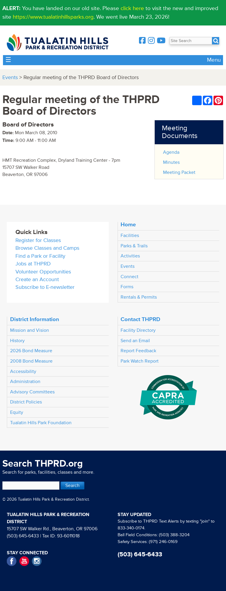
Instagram (37, 561)
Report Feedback (138, 351)
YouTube (24, 561)
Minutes (171, 162)
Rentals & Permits (139, 297)
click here (132, 8)
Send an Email (135, 341)
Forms (127, 287)
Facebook (12, 561)
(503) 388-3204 (174, 535)
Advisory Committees (32, 392)
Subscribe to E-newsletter (45, 287)
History (17, 341)
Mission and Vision (29, 330)
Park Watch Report (140, 361)
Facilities (130, 235)
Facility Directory (138, 330)
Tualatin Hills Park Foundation (41, 423)
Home (128, 224)
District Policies (26, 402)
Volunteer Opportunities (43, 272)
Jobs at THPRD (33, 264)
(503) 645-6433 (23, 536)
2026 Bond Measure (31, 351)
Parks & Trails (134, 246)
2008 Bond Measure (31, 361)
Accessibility (23, 371)
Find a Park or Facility (40, 256)
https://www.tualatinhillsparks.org (53, 16)
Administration (25, 382)
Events (10, 77)
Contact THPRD (140, 319)
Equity (16, 412)
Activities (130, 256)
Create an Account (37, 279)
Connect (129, 277)
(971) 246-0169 (163, 541)
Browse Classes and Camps (47, 248)
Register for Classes (38, 240)
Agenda (171, 152)
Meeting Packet (179, 172)
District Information (34, 319)
